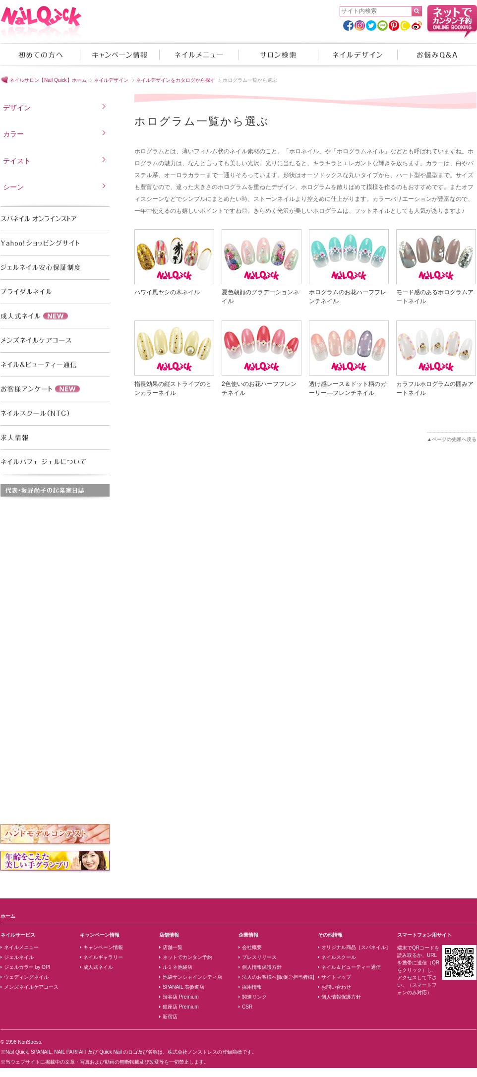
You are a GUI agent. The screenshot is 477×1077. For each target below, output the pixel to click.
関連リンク (254, 997)
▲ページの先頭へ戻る (452, 439)
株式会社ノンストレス (192, 1052)
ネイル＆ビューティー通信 (351, 967)
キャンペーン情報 (119, 54)
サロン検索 (278, 54)
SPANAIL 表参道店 (183, 987)
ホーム (7, 916)
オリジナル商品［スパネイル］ (356, 947)
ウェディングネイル (26, 977)
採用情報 (252, 987)
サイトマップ (336, 977)
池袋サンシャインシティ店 (192, 977)
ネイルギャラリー (103, 957)
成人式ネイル (98, 967)
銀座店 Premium (181, 1007)
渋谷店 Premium (181, 997)
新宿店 (170, 1016)
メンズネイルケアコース (31, 987)
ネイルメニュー (198, 54)
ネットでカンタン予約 (187, 957)
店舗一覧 (172, 947)
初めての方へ (40, 54)
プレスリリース (259, 957)
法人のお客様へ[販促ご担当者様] (278, 977)
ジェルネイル (19, 957)
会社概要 (252, 947)
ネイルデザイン (357, 54)
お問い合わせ (336, 987)
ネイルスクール (338, 957)
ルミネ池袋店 (177, 967)
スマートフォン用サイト (424, 935)
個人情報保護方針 (262, 967)
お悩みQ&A (437, 54)
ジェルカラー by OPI (27, 967)
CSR (247, 1007)
